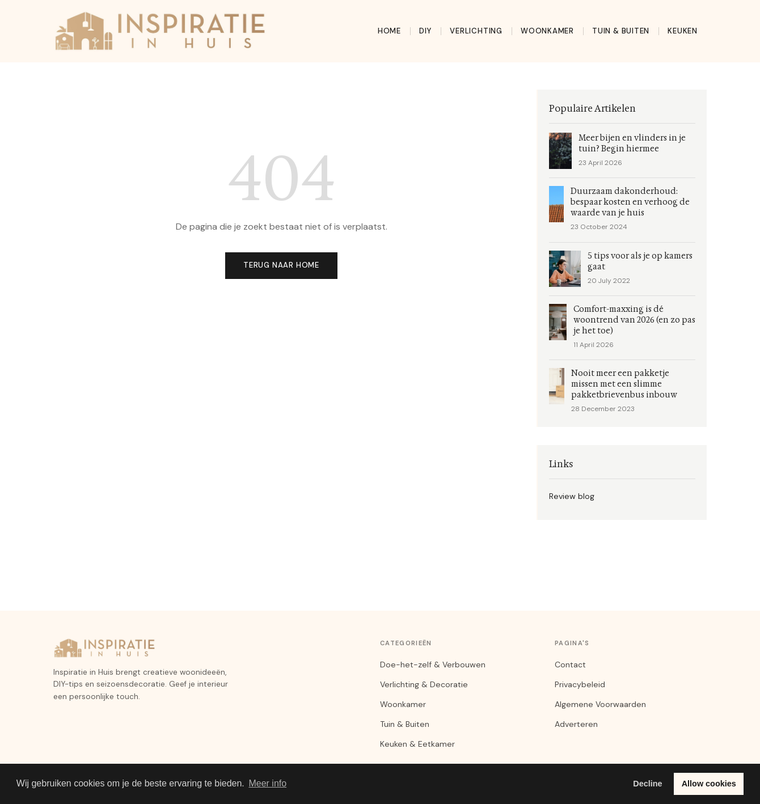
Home (389, 31)
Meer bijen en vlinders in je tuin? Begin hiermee (632, 143)
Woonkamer (547, 31)
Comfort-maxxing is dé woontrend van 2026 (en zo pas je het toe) (634, 320)
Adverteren (576, 724)
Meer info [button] (267, 783)
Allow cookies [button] (709, 783)
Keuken (683, 31)
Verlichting (476, 31)
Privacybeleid (580, 684)
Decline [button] (647, 783)
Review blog (571, 496)
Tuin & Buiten (620, 31)
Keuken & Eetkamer (417, 744)
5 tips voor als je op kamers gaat (640, 261)
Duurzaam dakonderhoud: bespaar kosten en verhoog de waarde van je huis (630, 202)
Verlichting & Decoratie (424, 684)
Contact (570, 664)
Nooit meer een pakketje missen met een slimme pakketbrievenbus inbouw (624, 384)
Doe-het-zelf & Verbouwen (432, 664)
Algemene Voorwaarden (600, 704)
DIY (425, 31)
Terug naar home (281, 265)
